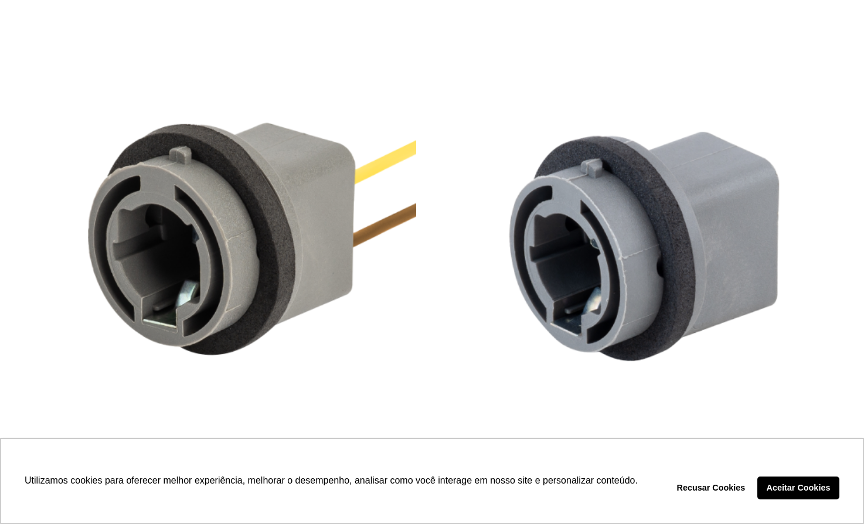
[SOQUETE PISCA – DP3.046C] (221, 237)
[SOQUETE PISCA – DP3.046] (643, 237)
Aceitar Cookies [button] (799, 487)
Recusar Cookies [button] (711, 487)
